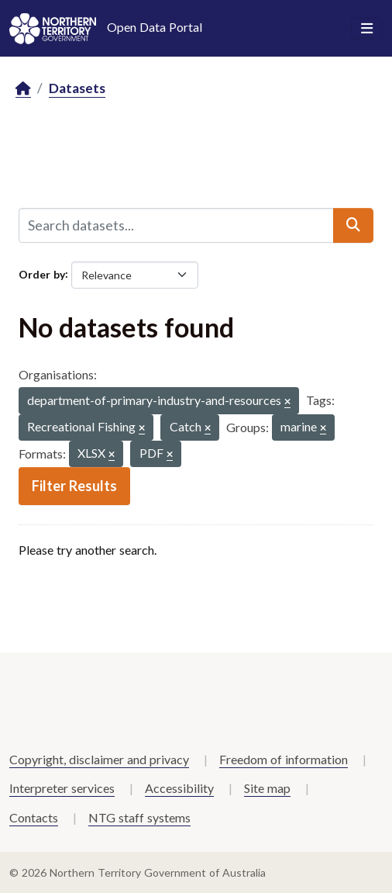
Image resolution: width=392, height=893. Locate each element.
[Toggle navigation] (367, 29)
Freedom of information (283, 759)
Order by (42, 273)
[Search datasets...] (176, 225)
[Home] (23, 89)
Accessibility (179, 788)
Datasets (77, 88)
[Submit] (353, 225)
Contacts (33, 817)
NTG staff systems (139, 817)
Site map (267, 788)
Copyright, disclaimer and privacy (99, 759)
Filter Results (74, 485)
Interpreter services (62, 788)
